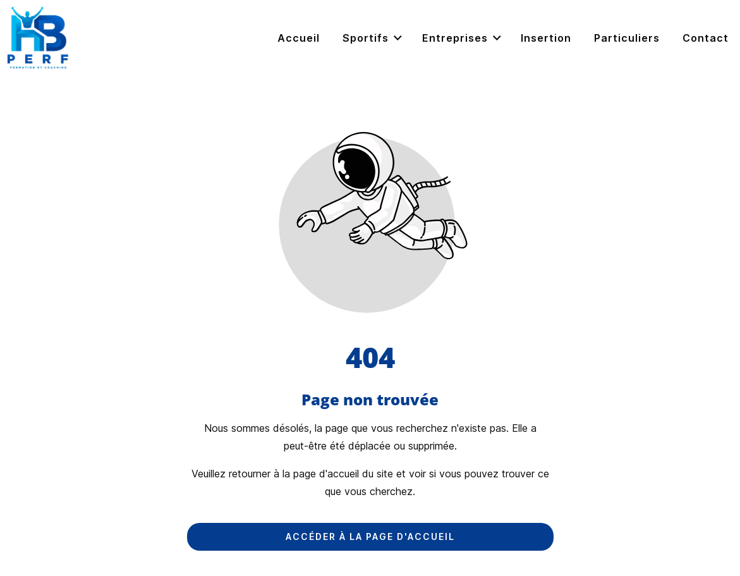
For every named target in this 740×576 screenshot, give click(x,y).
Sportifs (373, 38)
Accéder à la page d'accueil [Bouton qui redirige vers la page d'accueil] (370, 536)
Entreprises (462, 38)
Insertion (546, 38)
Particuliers (627, 38)
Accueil (298, 38)
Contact (705, 38)
